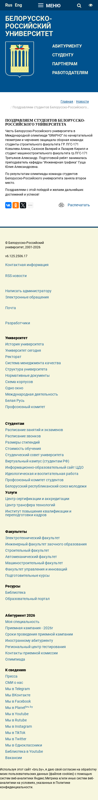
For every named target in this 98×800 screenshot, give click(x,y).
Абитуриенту (67, 46)
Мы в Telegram (17, 689)
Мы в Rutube (16, 720)
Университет (16, 338)
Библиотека (15, 592)
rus (8, 5)
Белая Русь (15, 400)
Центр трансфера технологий (30, 505)
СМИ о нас (14, 682)
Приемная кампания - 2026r (29, 628)
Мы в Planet (19, 707)
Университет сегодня (23, 350)
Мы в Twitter (15, 739)
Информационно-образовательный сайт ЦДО (44, 467)
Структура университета (26, 369)
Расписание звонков (23, 436)
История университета (24, 344)
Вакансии (13, 758)
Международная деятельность (31, 394)
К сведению (15, 670)
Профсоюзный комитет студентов (34, 480)
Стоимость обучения (23, 448)
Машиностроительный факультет (34, 563)
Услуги (11, 492)
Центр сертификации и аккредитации (37, 499)
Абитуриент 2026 (20, 615)
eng (18, 5)
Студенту (62, 54)
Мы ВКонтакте (17, 695)
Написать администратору (28, 291)
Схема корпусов (19, 382)
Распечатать (79, 205)
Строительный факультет (27, 550)
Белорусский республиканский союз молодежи (46, 486)
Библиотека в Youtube (24, 751)
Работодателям (70, 72)
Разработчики (17, 323)
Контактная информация (27, 265)
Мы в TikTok (15, 732)
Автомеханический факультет (31, 556)
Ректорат (13, 356)
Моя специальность (22, 621)
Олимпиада (15, 659)
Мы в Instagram (18, 726)
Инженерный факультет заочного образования (46, 544)
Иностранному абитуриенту (29, 640)
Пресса (11, 676)
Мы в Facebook (18, 701)
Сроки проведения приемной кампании (39, 634)
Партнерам (64, 63)
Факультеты (16, 531)
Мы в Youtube (16, 714)
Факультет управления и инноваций (36, 569)
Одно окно (14, 388)
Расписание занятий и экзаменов (34, 430)
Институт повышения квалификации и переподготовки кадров (38, 513)
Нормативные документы (27, 375)
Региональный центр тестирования (35, 647)
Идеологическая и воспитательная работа (41, 473)
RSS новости (16, 276)
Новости (82, 101)
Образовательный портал (27, 599)
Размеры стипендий (22, 442)
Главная (67, 101)
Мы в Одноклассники (23, 745)
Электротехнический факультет (32, 538)
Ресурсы (12, 586)
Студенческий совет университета (34, 455)
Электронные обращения (27, 297)
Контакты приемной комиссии (31, 653)
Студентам (14, 423)
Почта (10, 308)
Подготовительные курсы (27, 575)
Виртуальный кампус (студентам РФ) (37, 461)
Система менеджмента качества (33, 363)
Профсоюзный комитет (25, 407)
